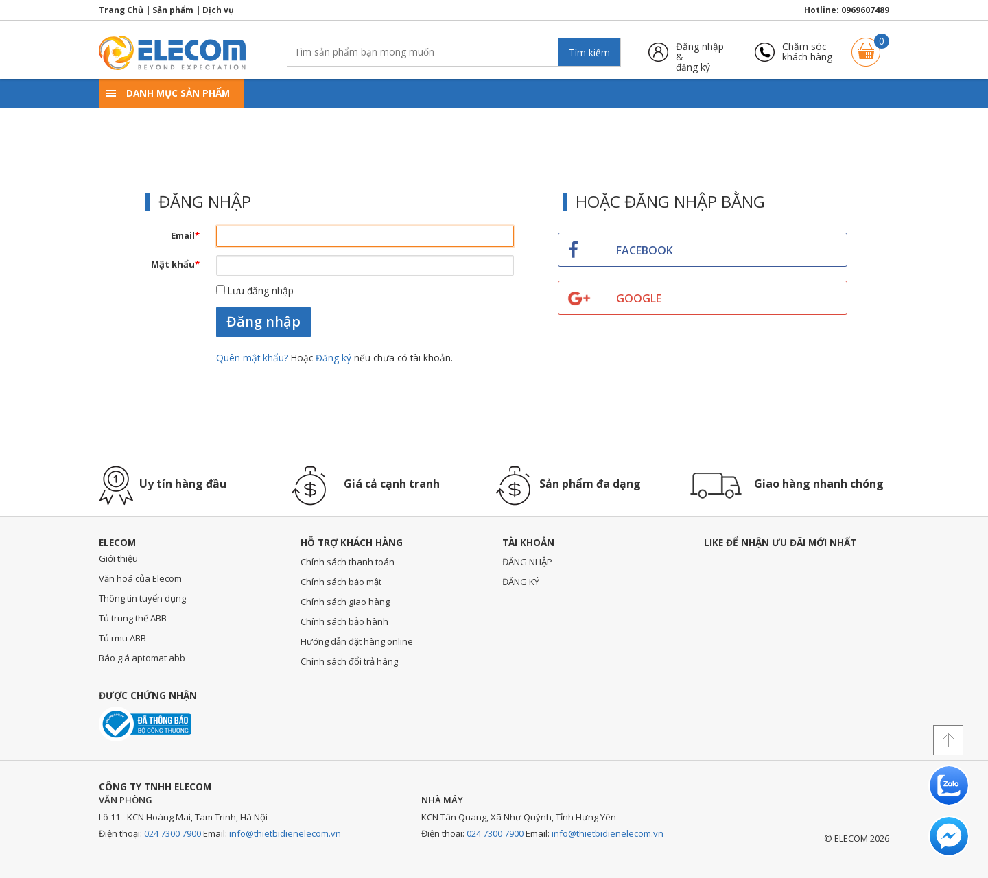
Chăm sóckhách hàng (807, 51)
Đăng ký (333, 357)
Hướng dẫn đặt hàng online (357, 641)
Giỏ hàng (865, 46)
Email (185, 235)
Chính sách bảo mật (341, 582)
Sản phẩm (172, 10)
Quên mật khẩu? (253, 357)
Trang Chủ (121, 10)
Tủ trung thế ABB (133, 618)
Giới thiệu (118, 558)
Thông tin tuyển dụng (142, 598)
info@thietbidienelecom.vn (285, 833)
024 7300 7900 (172, 833)
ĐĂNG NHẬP (527, 562)
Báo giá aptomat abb (142, 658)
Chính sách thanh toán (348, 562)
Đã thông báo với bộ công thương (145, 724)
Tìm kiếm (589, 52)
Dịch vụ (218, 10)
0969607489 (865, 10)
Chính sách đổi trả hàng (349, 661)
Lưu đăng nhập (255, 290)
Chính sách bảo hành (344, 621)
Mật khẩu (175, 264)
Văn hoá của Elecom (140, 578)
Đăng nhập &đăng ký (700, 51)
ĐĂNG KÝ (520, 582)
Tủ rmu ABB (122, 638)
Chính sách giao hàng (345, 601)
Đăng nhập (263, 321)
